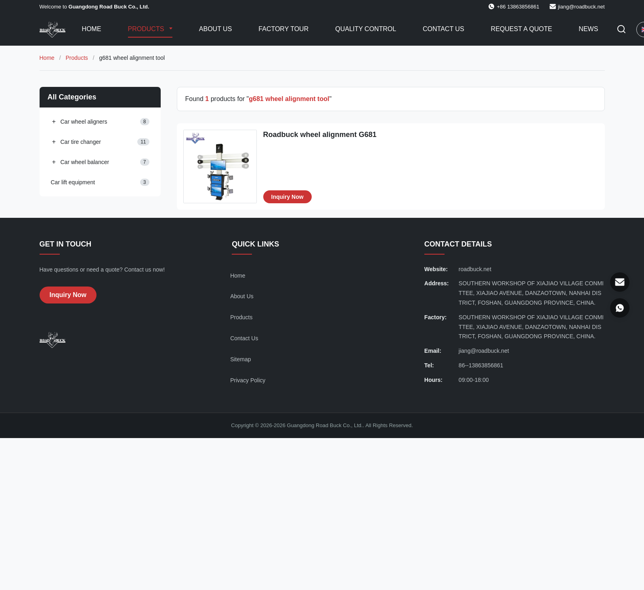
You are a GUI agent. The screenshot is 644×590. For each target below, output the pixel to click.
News (588, 28)
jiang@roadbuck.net (581, 7)
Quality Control (365, 28)
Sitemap (240, 359)
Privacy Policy (247, 380)
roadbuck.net (475, 269)
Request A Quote (521, 28)
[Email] (619, 282)
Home (91, 28)
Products (147, 28)
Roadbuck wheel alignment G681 (320, 135)
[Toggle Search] (621, 29)
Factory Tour (283, 28)
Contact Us (443, 28)
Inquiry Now (287, 197)
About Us (215, 28)
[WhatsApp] (619, 308)
